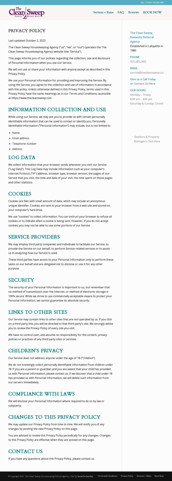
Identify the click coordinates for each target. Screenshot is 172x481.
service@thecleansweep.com (148, 72)
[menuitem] (103, 12)
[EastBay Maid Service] (26, 12)
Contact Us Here (144, 83)
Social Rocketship (85, 476)
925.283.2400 (138, 61)
